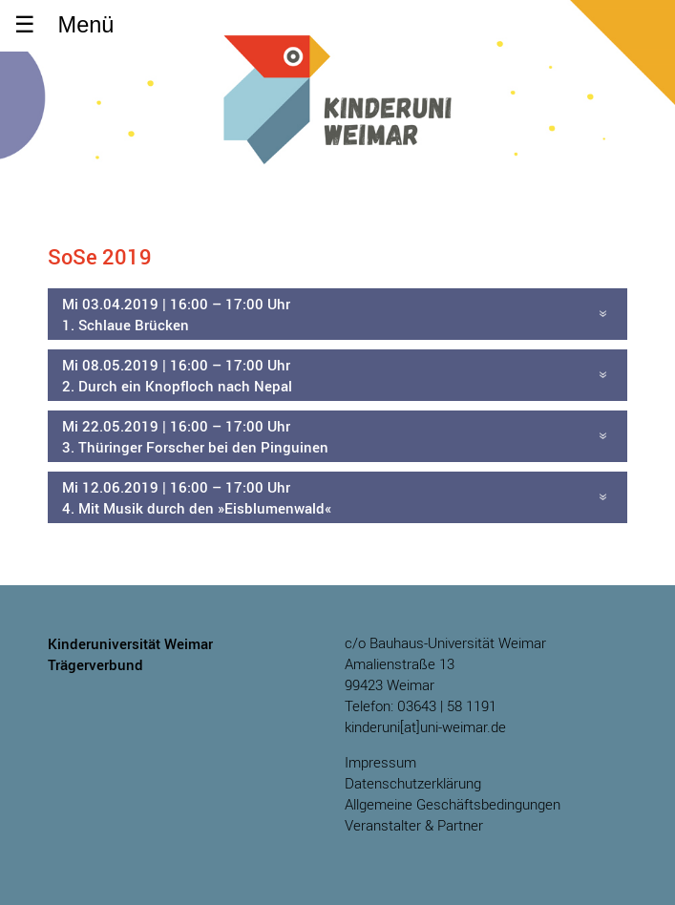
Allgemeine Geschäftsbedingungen (452, 804)
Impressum (380, 762)
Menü (86, 24)
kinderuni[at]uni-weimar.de (425, 727)
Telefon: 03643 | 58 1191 (420, 706)
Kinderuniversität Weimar (337, 122)
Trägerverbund (95, 664)
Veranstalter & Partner (414, 825)
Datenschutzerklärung (413, 783)
